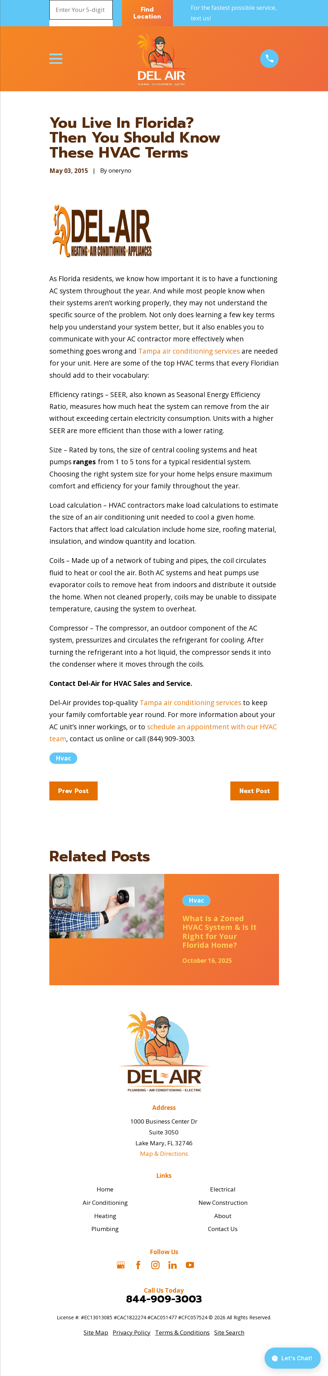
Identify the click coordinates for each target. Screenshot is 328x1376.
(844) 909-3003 (170, 738)
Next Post (254, 790)
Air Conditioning (105, 1202)
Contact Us (223, 1229)
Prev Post (73, 790)
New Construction (222, 1202)
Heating (105, 1216)
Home (105, 1189)
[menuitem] (96, 1332)
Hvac (63, 758)
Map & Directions (164, 1153)
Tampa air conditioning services (189, 351)
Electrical (223, 1189)
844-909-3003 (164, 1299)
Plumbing (105, 1229)
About (222, 1216)
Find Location (147, 13)
